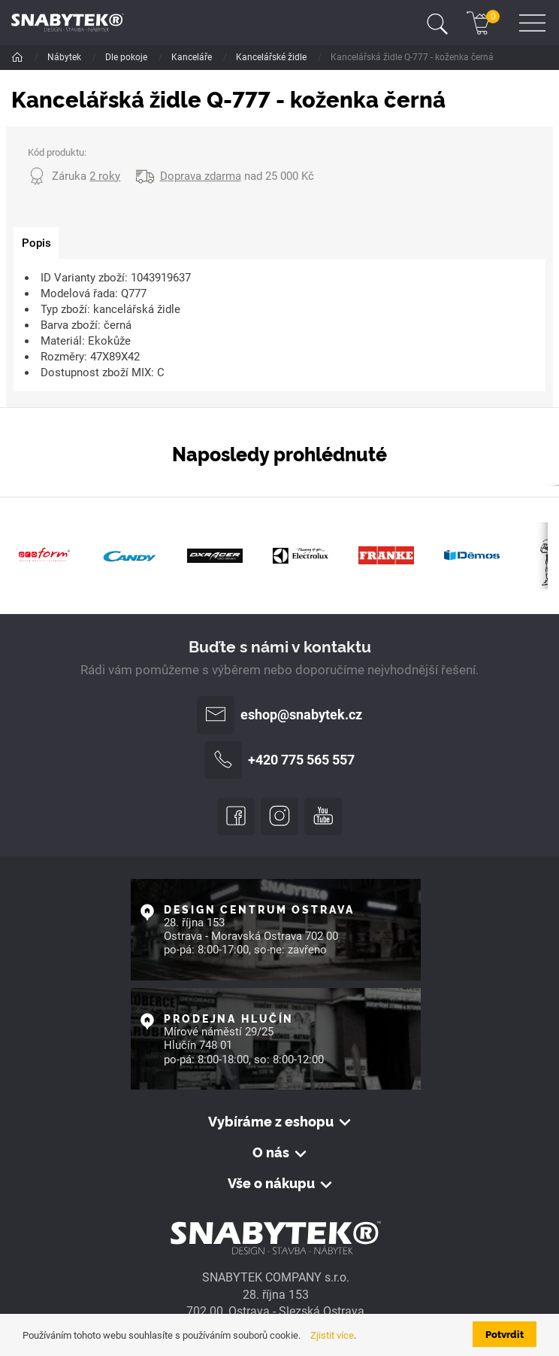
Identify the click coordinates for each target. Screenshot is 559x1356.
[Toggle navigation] (437, 22)
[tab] (36, 243)
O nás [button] (270, 1152)
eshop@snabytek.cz (279, 715)
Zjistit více (332, 1335)
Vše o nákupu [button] (271, 1183)
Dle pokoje (127, 57)
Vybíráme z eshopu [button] (271, 1121)
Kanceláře (192, 57)
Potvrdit (504, 1333)
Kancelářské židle (272, 57)
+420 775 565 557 (279, 760)
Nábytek (65, 57)
